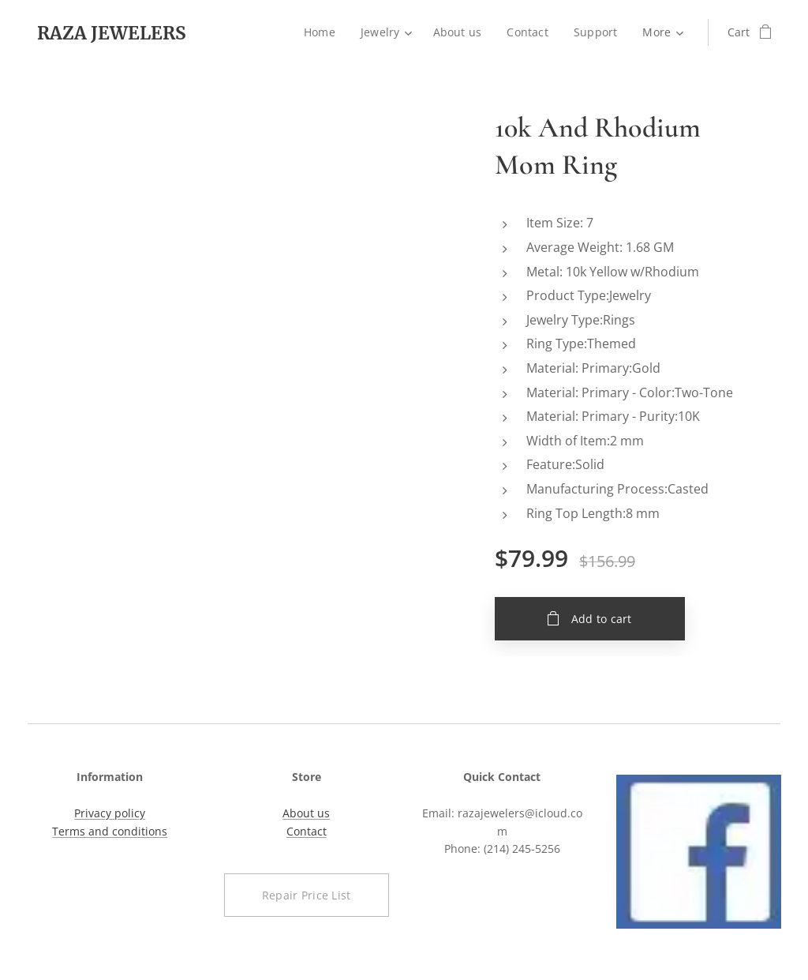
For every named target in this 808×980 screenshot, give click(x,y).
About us (306, 813)
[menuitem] (322, 32)
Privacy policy (109, 813)
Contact (306, 831)
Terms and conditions (109, 831)
